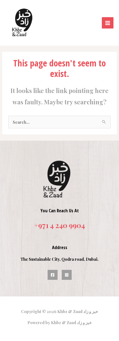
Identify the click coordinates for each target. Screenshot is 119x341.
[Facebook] (53, 275)
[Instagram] (67, 275)
